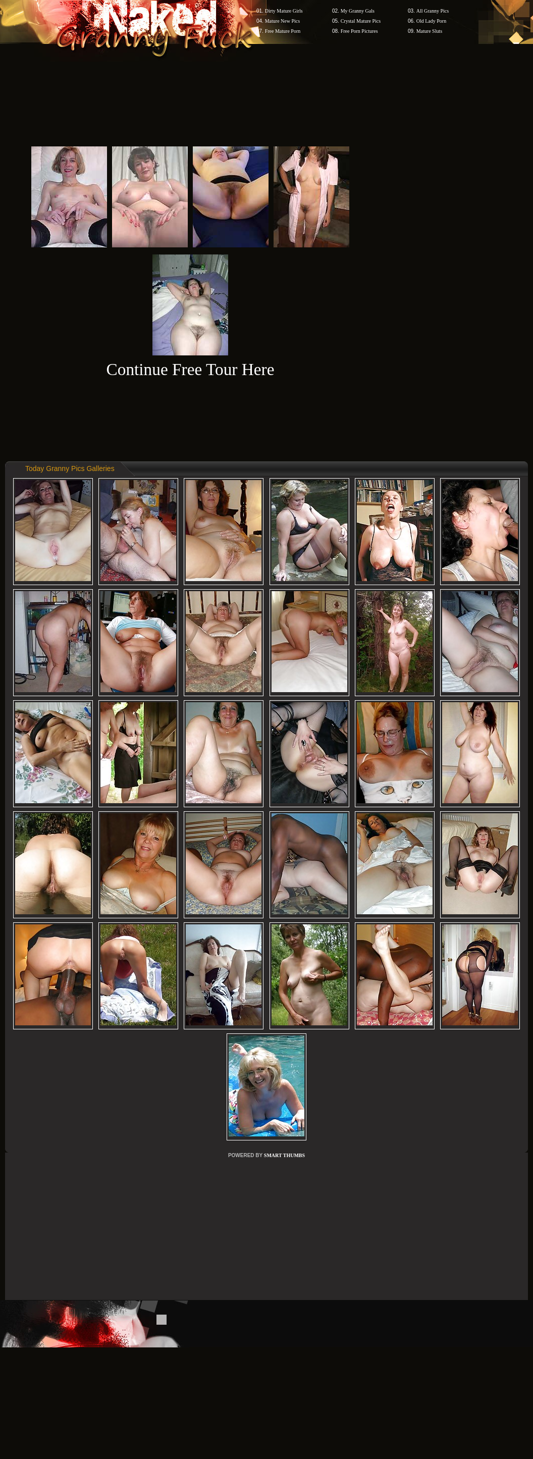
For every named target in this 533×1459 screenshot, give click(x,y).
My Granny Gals (358, 11)
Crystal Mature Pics (361, 21)
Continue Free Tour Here (190, 369)
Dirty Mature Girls (284, 11)
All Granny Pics (432, 11)
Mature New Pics (282, 21)
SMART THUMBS (284, 1155)
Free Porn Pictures (359, 31)
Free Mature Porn (283, 31)
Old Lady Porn (431, 21)
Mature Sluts (429, 31)
